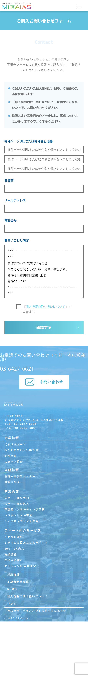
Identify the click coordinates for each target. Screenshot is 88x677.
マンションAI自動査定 (20, 566)
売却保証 (10, 554)
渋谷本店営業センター (20, 476)
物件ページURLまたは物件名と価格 (28, 141)
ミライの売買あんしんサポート (26, 542)
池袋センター (13, 482)
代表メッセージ (15, 444)
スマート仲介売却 (16, 498)
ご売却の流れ (13, 537)
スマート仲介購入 (16, 504)
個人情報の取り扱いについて (45, 306)
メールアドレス (15, 200)
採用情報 (13, 574)
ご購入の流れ (13, 560)
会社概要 (10, 456)
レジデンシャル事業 (18, 515)
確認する (44, 327)
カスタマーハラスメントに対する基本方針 (36, 611)
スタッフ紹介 (13, 461)
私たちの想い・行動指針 (21, 450)
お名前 (9, 180)
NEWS (12, 589)
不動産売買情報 (18, 582)
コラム (12, 603)
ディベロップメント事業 (21, 521)
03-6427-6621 (17, 368)
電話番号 (10, 220)
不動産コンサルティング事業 (24, 509)
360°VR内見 (14, 548)
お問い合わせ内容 (16, 240)
